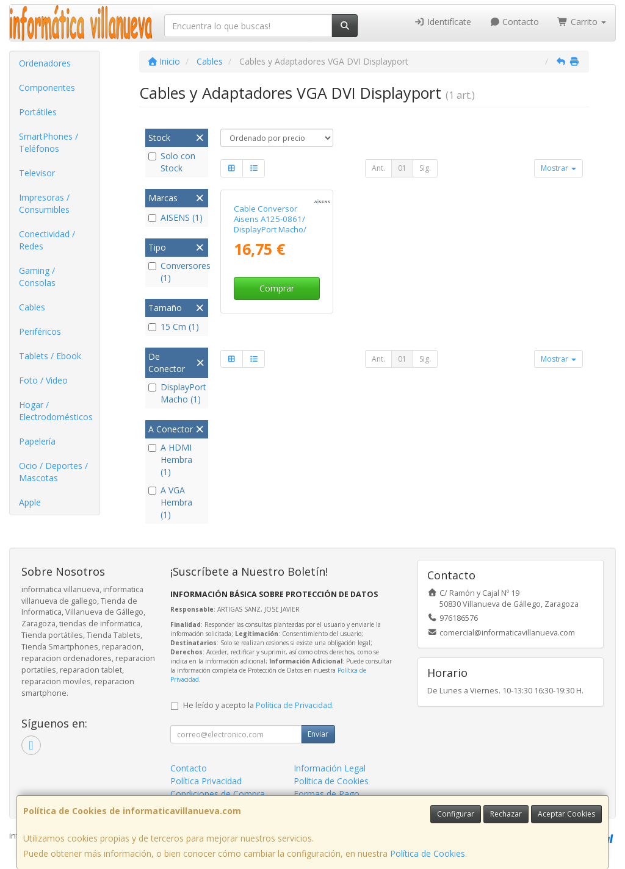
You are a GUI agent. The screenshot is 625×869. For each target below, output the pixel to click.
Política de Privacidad (294, 705)
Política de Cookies (427, 853)
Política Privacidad (206, 781)
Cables (32, 307)
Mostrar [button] (558, 168)
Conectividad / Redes (47, 240)
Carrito (581, 21)
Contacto (515, 21)
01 (402, 168)
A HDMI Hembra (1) (170, 459)
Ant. (378, 168)
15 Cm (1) (173, 326)
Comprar (276, 288)
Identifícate (442, 21)
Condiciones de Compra (217, 793)
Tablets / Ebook (50, 356)
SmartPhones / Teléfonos (48, 142)
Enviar (318, 734)
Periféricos (40, 331)
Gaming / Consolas (37, 276)
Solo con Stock (171, 162)
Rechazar (506, 814)
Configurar (455, 814)
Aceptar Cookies (566, 814)
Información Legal (330, 768)
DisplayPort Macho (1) (176, 393)
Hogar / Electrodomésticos (56, 411)
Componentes (47, 87)
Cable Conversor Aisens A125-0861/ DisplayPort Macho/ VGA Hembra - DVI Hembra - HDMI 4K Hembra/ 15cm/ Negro (276, 234)
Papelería (37, 441)
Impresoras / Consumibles (44, 203)
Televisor (37, 173)
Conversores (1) (176, 272)
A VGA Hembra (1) (170, 502)
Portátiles (38, 112)
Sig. (425, 168)
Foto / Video (43, 380)
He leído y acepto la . (258, 705)
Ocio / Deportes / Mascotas (53, 472)
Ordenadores (45, 63)
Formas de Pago (326, 793)
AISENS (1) (175, 217)
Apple (30, 502)
